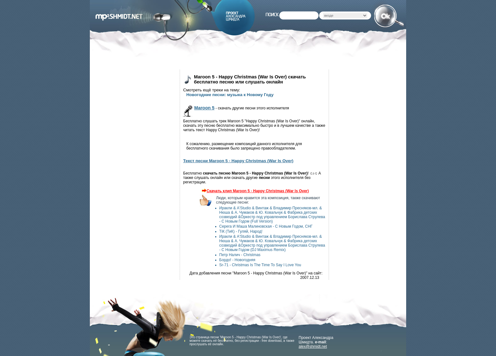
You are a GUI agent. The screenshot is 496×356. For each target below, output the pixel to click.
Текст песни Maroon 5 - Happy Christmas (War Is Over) (238, 160)
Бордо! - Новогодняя (237, 260)
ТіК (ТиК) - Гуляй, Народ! (241, 231)
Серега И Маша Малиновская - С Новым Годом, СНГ (266, 226)
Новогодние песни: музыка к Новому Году (230, 94)
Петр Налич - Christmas (239, 255)
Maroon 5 (204, 107)
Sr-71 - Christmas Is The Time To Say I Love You (260, 265)
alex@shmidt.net (313, 346)
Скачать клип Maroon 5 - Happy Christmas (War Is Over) (254, 191)
